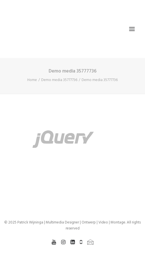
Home (32, 80)
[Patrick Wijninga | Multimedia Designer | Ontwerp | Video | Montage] (31, 29)
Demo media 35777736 (59, 80)
